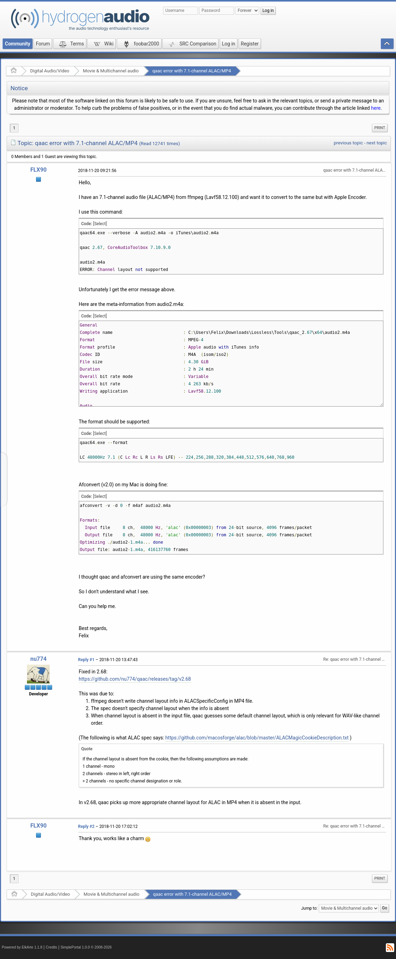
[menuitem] (380, 128)
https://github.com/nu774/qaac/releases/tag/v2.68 (135, 679)
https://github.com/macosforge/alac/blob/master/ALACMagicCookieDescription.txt (257, 737)
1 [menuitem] (14, 128)
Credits (51, 947)
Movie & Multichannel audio (111, 70)
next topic (377, 142)
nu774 (38, 659)
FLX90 (38, 169)
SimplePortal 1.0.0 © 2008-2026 (86, 947)
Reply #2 (86, 826)
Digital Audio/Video (49, 70)
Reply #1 (86, 659)
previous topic (348, 142)
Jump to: (309, 908)
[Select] (100, 223)
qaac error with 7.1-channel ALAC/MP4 (192, 70)
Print (379, 128)
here (376, 108)
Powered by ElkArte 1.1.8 (22, 947)
